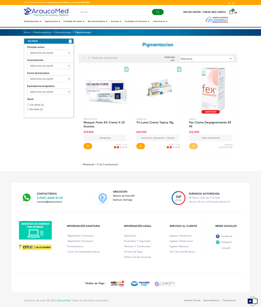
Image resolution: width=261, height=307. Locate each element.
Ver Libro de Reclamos (182, 251)
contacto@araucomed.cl (49, 201)
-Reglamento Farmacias (80, 235)
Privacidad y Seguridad (137, 240)
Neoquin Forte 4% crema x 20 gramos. (104, 124)
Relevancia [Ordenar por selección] (207, 58)
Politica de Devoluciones (137, 256)
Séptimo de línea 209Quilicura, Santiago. (124, 197)
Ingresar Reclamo (179, 246)
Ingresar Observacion (181, 240)
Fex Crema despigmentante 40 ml (210, 124)
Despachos (130, 235)
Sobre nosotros (211, 300)
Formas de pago (133, 251)
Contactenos (229, 300)
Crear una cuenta (214, 12)
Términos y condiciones (137, 246)
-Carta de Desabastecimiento (83, 251)
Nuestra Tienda (192, 300)
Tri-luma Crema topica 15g (154, 122)
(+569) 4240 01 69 (50, 198)
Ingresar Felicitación (181, 235)
